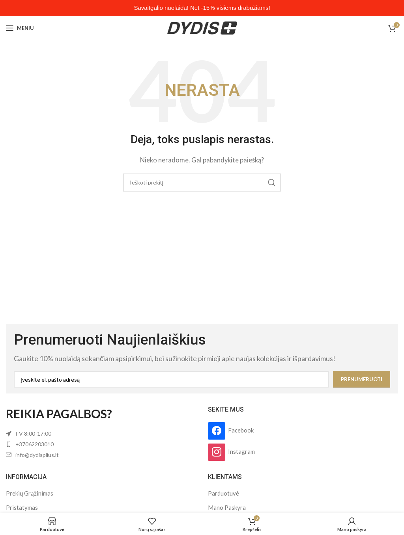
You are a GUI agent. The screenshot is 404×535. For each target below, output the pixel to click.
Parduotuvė (223, 493)
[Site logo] (202, 27)
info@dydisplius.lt (37, 454)
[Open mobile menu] (20, 28)
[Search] (202, 182)
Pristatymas (22, 507)
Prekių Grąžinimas (29, 493)
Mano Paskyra (227, 507)
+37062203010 (34, 444)
